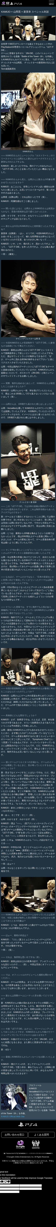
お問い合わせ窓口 (14, 1134)
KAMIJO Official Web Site (13, 1116)
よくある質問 (41, 1134)
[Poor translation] (7, 1182)
